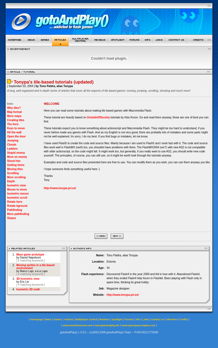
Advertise (171, 319)
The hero (13, 124)
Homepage (36, 319)
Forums (129, 319)
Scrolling (13, 173)
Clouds (11, 144)
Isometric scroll (17, 197)
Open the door (16, 136)
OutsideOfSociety (98, 117)
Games (58, 319)
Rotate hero (14, 201)
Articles (68, 319)
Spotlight (117, 319)
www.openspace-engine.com (138, 325)
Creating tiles (15, 120)
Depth (11, 181)
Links (146, 319)
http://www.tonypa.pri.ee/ (60, 188)
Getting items (16, 165)
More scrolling (16, 177)
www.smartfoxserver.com (77, 325)
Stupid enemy (16, 152)
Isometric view (16, 185)
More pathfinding (18, 214)
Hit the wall (14, 132)
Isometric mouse (18, 193)
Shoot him (13, 160)
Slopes (11, 218)
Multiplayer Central (86, 319)
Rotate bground (17, 205)
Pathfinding (14, 209)
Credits (183, 319)
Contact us (157, 319)
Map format (14, 111)
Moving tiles (15, 169)
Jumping (13, 140)
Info (138, 319)
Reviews (104, 319)
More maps (14, 116)
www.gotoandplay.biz (107, 325)
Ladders (12, 148)
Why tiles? (14, 107)
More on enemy (17, 156)
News (48, 319)
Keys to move (16, 128)
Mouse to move (17, 189)
